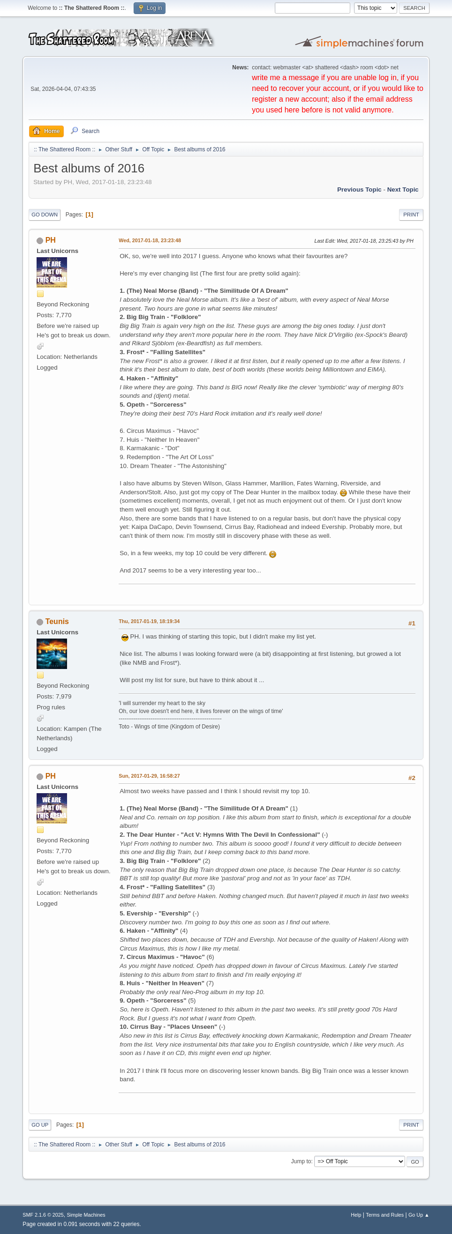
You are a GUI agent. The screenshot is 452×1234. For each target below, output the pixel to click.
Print (411, 214)
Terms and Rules (385, 1215)
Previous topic (359, 189)
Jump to (301, 1161)
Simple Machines (86, 1215)
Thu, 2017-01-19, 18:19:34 (149, 621)
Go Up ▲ (418, 1215)
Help (356, 1215)
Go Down (44, 214)
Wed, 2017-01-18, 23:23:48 (150, 240)
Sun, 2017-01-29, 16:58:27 (149, 776)
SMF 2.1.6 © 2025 (43, 1215)
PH (50, 240)
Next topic (403, 189)
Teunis (57, 621)
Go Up (39, 1125)
